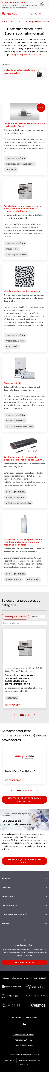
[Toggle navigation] (45, 14)
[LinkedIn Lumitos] (24, 1024)
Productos (7, 896)
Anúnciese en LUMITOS (23, 1034)
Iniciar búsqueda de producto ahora (24, 861)
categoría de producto (20, 54)
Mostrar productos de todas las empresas (24, 799)
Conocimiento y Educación (15, 914)
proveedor (36, 54)
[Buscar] (31, 14)
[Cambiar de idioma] (40, 14)
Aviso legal (9, 1060)
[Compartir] (36, 14)
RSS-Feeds (6, 923)
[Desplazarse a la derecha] (43, 616)
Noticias (6, 878)
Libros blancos (9, 905)
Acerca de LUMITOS (23, 1039)
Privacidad (24, 1064)
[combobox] (24, 623)
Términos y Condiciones (29, 1060)
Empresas (6, 887)
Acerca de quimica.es (25, 1045)
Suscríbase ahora (24, 962)
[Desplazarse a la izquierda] (40, 616)
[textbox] (24, 623)
